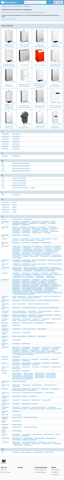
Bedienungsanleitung (17, 219)
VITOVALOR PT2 (5, 438)
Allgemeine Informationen (28, 277)
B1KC (3, 170)
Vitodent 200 (4, 356)
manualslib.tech (56, 474)
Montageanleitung (16, 156)
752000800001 (5, 148)
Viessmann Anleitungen (17, 6)
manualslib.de (55, 472)
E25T (3, 182)
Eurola (3, 187)
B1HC (3, 165)
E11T (3, 178)
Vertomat (4, 219)
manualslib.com (56, 470)
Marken (10, 6)
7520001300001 (5, 141)
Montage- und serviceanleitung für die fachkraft (24, 261)
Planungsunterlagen (46, 400)
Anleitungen (4, 6)
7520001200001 (5, 139)
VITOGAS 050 (5, 359)
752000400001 (5, 146)
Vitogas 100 (4, 363)
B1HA (3, 163)
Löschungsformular (41, 467)
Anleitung (33, 187)
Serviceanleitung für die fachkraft (19, 223)
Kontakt (20, 467)
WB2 (3, 452)
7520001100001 (5, 136)
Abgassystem (5, 156)
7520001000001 (5, 134)
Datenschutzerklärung (40, 470)
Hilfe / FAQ (3, 470)
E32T (3, 185)
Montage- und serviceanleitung (19, 178)
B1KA (3, 168)
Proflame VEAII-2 (5, 211)
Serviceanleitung (16, 134)
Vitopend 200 (5, 388)
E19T (3, 180)
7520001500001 (5, 143)
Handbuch (53, 221)
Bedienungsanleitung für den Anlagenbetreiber (34, 250)
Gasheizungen (27, 6)
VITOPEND (4, 373)
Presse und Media (5, 472)
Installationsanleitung (51, 277)
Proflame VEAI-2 (5, 204)
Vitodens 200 (5, 273)
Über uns (4, 467)
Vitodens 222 (5, 322)
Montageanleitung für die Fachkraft (40, 229)
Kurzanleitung (25, 256)
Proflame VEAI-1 (5, 202)
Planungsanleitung (16, 229)
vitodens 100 (4, 238)
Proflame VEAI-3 (5, 207)
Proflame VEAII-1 (5, 209)
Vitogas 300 (4, 370)
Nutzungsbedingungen (40, 472)
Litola (3, 194)
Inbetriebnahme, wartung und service (20, 187)
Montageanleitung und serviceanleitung (21, 163)
